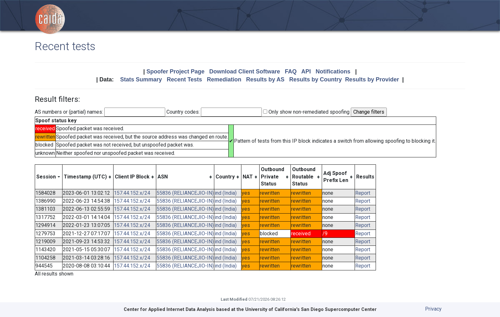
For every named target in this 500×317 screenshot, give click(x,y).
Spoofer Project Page (175, 71)
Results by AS (265, 79)
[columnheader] (48, 177)
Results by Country (315, 79)
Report (362, 193)
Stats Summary (141, 79)
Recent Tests (184, 79)
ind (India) (226, 193)
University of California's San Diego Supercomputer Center (311, 309)
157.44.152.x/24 (132, 193)
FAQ (291, 71)
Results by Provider (372, 79)
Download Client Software (244, 71)
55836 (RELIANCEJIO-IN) (185, 193)
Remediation (224, 79)
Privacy (433, 309)
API (306, 71)
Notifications (333, 71)
